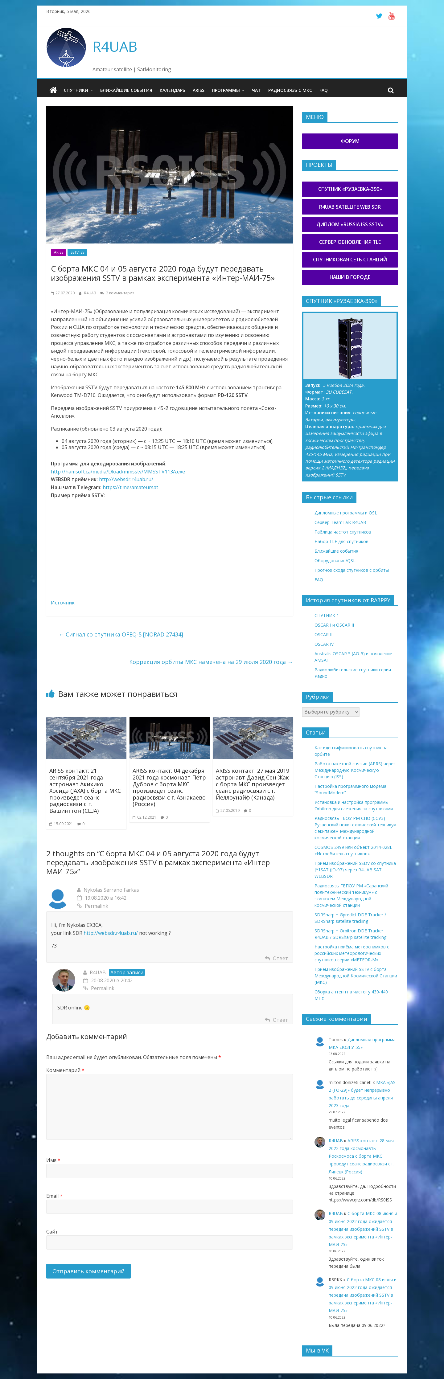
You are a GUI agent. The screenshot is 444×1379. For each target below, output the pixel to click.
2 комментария (117, 292)
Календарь (172, 90)
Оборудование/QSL (335, 560)
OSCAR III (324, 634)
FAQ (323, 90)
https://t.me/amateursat (130, 487)
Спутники (76, 90)
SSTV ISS (77, 252)
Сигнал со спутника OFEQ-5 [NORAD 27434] (121, 634)
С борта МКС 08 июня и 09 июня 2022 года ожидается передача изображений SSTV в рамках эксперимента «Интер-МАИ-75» (363, 1228)
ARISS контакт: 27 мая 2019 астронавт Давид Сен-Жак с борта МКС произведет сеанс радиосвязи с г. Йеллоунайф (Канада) (252, 784)
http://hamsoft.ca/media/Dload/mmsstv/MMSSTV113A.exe (118, 471)
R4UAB (114, 46)
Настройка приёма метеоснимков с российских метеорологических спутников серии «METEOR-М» (351, 953)
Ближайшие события (126, 90)
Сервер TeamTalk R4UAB (340, 522)
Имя (53, 1159)
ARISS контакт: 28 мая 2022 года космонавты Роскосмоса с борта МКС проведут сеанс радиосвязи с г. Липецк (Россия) (361, 1155)
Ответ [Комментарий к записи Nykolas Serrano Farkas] (280, 958)
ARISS (198, 90)
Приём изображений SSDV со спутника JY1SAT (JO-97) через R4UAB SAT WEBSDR (355, 869)
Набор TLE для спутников (341, 541)
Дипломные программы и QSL (345, 512)
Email (54, 1195)
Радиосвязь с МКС (290, 90)
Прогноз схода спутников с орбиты (351, 570)
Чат (256, 90)
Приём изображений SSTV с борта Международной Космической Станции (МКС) (355, 975)
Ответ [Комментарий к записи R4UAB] (280, 1020)
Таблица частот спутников (342, 531)
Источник (63, 602)
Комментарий (65, 1069)
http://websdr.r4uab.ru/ (126, 479)
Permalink (92, 905)
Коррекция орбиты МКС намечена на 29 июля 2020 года (211, 661)
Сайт (52, 1231)
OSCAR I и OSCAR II (334, 625)
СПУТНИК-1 (326, 615)
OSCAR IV (324, 644)
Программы (226, 90)
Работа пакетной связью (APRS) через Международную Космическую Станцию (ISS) (355, 770)
